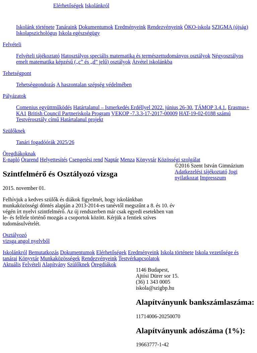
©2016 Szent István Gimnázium (209, 165)
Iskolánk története (35, 27)
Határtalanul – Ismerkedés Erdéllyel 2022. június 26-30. (133, 107)
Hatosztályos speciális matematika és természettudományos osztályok (135, 56)
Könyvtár (146, 159)
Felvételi (12, 44)
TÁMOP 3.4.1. (210, 107)
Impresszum (213, 178)
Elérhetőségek (68, 5)
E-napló (11, 159)
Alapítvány (54, 264)
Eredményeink (130, 27)
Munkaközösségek (60, 258)
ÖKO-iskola (197, 27)
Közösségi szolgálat (179, 159)
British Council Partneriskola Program (69, 113)
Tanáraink (66, 27)
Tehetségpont (17, 73)
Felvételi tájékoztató (38, 56)
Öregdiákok (103, 264)
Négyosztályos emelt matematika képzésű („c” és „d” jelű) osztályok (129, 59)
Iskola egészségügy (79, 33)
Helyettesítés (54, 159)
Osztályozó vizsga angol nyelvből (26, 238)
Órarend (29, 159)
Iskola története (176, 252)
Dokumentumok (96, 27)
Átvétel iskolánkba (152, 62)
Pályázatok (14, 96)
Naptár (111, 159)
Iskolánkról (97, 5)
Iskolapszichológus (36, 33)
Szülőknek (14, 131)
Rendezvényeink (165, 27)
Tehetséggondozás (35, 84)
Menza (127, 159)
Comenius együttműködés (44, 107)
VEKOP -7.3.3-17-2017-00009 (144, 113)
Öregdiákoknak (19, 153)
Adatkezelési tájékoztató (201, 171)
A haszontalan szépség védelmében (94, 84)
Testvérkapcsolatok (138, 258)
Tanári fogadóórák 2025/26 (45, 142)
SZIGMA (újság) (230, 27)
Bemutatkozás (43, 252)
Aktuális (12, 264)
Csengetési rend (86, 159)
